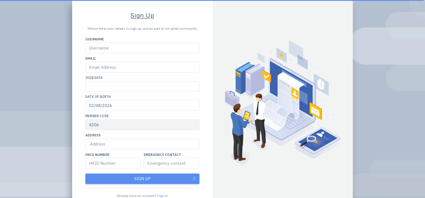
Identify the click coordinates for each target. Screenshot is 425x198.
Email (90, 58)
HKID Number (97, 155)
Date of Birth (98, 97)
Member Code (97, 116)
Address (93, 135)
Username (94, 39)
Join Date (94, 78)
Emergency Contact (162, 155)
